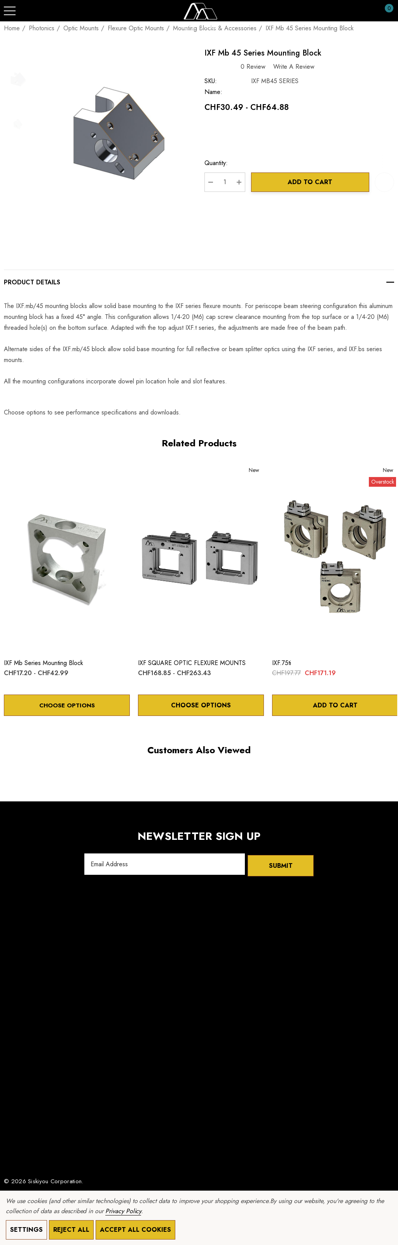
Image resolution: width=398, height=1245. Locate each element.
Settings (26, 1229)
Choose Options (67, 706)
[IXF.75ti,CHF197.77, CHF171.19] (335, 558)
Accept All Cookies (135, 1229)
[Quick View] (24, 474)
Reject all (71, 1229)
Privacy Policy (123, 1211)
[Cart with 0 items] (385, 11)
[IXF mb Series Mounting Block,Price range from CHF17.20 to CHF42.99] (67, 558)
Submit (281, 865)
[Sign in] (370, 11)
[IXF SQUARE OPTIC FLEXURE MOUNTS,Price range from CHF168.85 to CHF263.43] (201, 558)
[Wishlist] (12, 473)
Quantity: (220, 164)
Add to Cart (312, 183)
